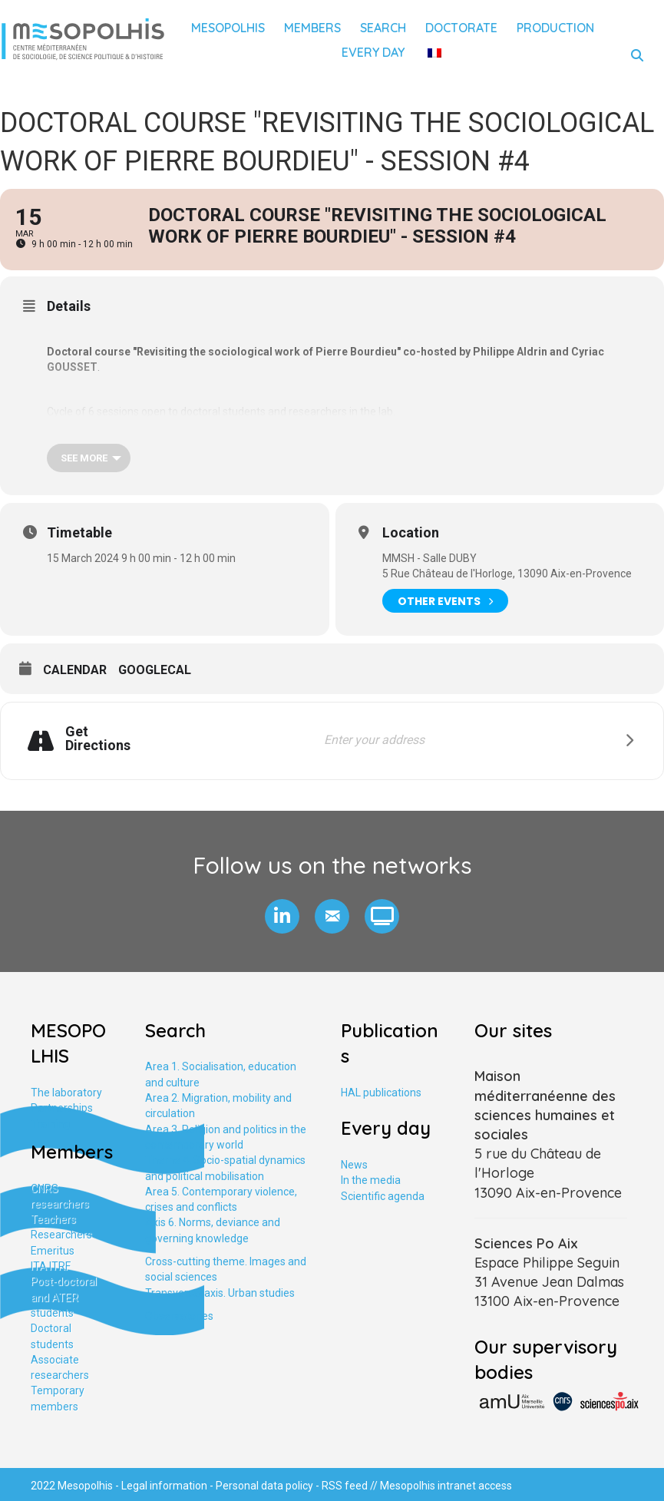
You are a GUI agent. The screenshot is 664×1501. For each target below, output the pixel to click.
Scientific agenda (382, 1196)
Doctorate (461, 27)
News (354, 1165)
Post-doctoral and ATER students (64, 1297)
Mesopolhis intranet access (446, 1486)
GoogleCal (154, 670)
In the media (371, 1180)
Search (383, 27)
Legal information (164, 1486)
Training (50, 1124)
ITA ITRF (51, 1266)
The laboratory (66, 1092)
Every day (373, 52)
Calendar (75, 670)
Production (555, 27)
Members (312, 27)
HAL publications (381, 1092)
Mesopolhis (228, 27)
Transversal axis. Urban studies (220, 1293)
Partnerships (62, 1108)
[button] (282, 916)
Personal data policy (264, 1486)
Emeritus (52, 1251)
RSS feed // (351, 1486)
